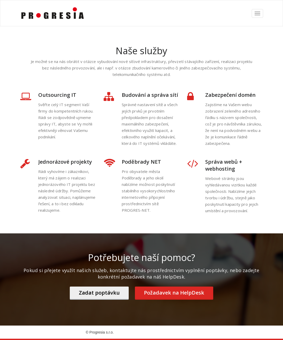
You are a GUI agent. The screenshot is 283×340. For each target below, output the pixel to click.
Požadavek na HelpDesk (174, 292)
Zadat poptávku (99, 292)
